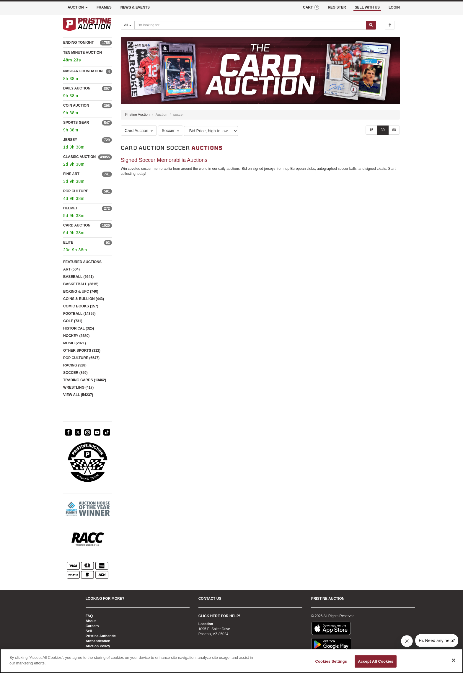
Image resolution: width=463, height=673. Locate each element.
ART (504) (71, 269)
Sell (89, 631)
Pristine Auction (137, 115)
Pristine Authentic (101, 636)
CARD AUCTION (76, 225)
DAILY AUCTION (76, 88)
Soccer (171, 130)
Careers (92, 626)
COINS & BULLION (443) (83, 299)
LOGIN (394, 7)
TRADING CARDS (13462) (84, 380)
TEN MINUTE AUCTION (87, 57)
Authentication (98, 641)
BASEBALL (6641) (78, 277)
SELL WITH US (367, 7)
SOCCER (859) (75, 373)
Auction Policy (98, 646)
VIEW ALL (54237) (78, 395)
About (91, 621)
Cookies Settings (331, 661)
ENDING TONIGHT (78, 42)
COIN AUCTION (76, 105)
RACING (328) (75, 365)
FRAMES (104, 7)
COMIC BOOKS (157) (80, 306)
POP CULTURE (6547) (81, 358)
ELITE (68, 242)
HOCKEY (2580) (76, 336)
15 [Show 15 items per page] (371, 130)
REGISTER (337, 7)
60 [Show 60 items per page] (394, 130)
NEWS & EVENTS (135, 7)
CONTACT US (209, 599)
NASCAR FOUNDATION (83, 71)
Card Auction (139, 130)
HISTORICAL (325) (78, 328)
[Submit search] (371, 25)
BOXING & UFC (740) (80, 291)
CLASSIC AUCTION (79, 157)
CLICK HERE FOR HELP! (219, 616)
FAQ (89, 616)
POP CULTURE (75, 191)
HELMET (70, 208)
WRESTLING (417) (78, 387)
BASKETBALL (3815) (80, 284)
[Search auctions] (250, 25)
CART (311, 7)
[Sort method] (211, 131)
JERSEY (70, 140)
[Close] (453, 660)
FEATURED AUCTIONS (82, 262)
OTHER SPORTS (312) (81, 350)
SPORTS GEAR (76, 122)
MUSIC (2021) (74, 343)
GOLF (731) (72, 321)
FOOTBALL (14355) (79, 314)
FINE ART (71, 174)
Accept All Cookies (375, 661)
